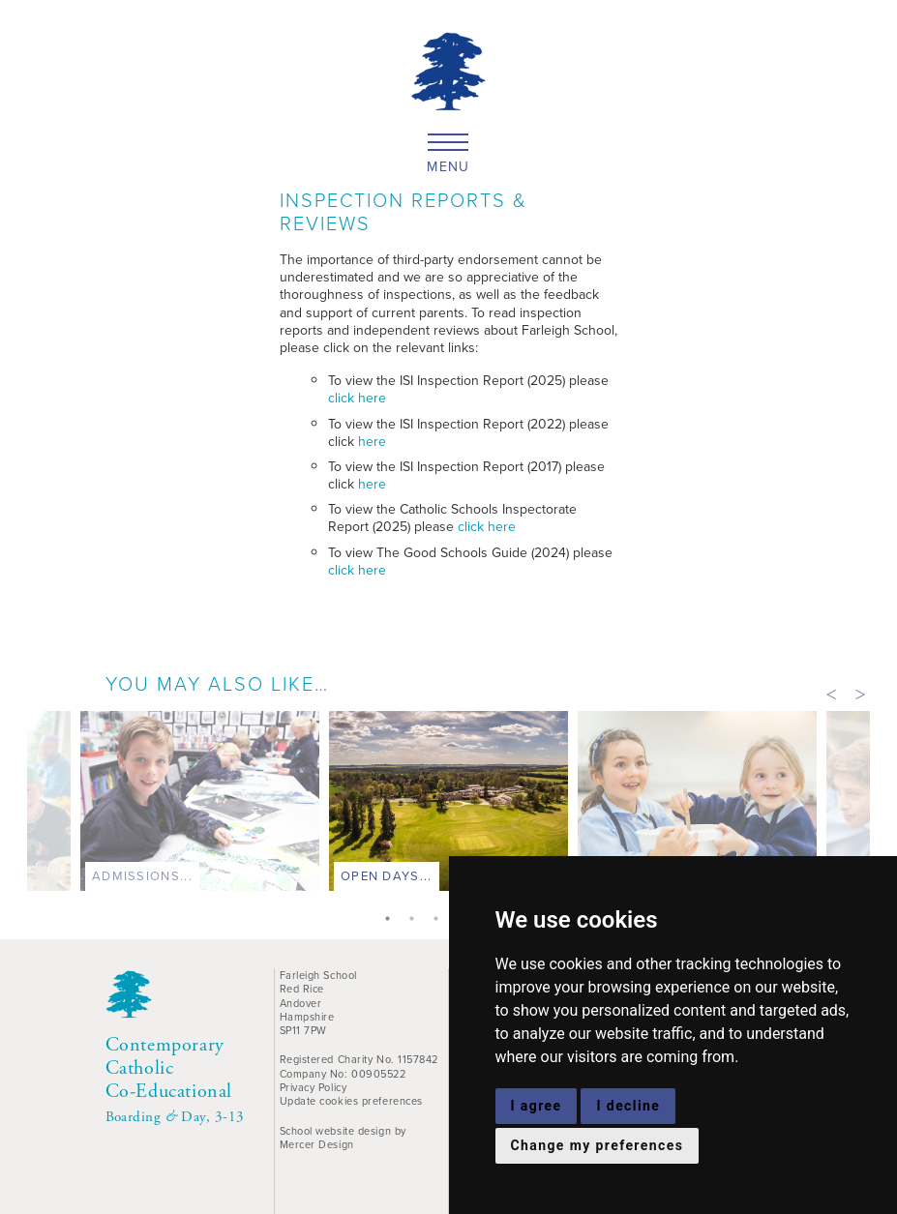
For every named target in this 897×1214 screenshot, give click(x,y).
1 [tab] (391, 920)
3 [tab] (440, 920)
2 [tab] (416, 920)
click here (357, 398)
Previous (831, 692)
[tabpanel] (448, 806)
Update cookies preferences (351, 1101)
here (372, 441)
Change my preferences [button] (597, 1145)
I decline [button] (628, 1105)
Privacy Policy (313, 1087)
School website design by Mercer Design (343, 1137)
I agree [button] (536, 1105)
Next (860, 692)
